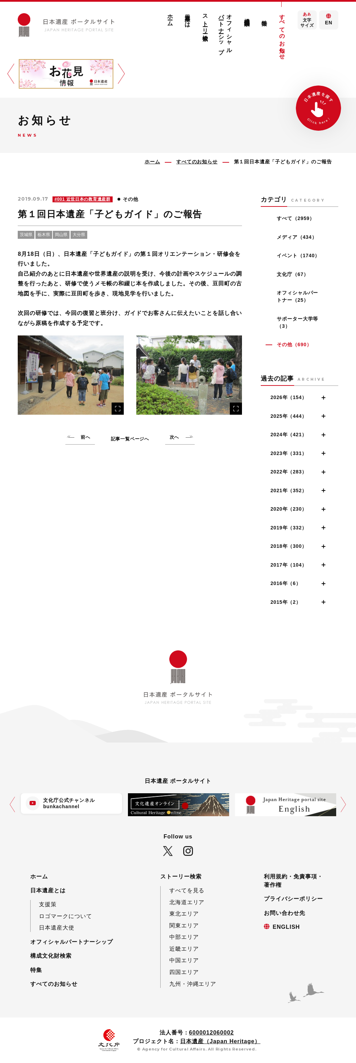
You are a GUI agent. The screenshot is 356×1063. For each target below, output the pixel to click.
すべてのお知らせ (282, 33)
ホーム (170, 17)
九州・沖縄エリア (193, 984)
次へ (174, 437)
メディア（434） (297, 237)
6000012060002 (211, 1032)
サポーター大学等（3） (297, 322)
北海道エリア (187, 902)
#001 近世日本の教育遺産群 (83, 199)
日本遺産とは (188, 17)
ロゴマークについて (65, 916)
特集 (264, 16)
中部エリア (184, 937)
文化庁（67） (293, 274)
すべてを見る (187, 890)
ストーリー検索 (205, 21)
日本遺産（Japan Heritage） (220, 1041)
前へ (85, 437)
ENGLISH (286, 927)
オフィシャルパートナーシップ (225, 30)
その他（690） (294, 344)
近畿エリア (184, 949)
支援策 (48, 904)
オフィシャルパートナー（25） (297, 296)
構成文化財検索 (247, 15)
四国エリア (184, 972)
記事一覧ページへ (130, 438)
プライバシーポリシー (293, 898)
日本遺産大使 (56, 927)
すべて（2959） (296, 218)
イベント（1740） (298, 255)
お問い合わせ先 (284, 913)
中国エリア (184, 960)
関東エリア (184, 925)
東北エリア (184, 913)
